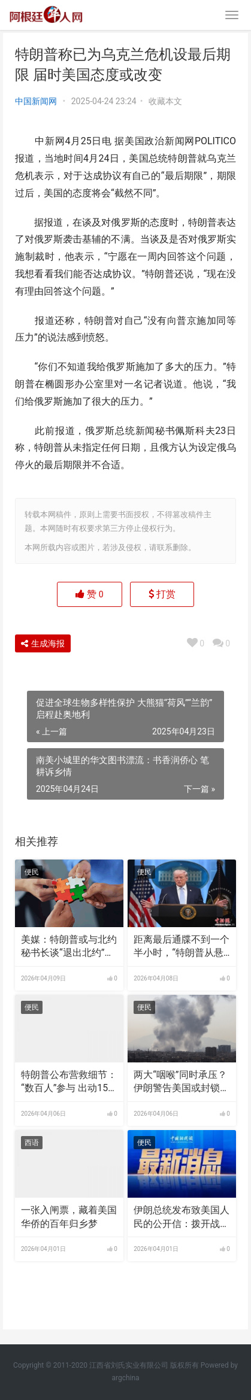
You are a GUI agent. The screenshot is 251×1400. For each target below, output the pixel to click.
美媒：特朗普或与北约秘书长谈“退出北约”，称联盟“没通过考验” (69, 947)
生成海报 (43, 643)
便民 (32, 872)
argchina (125, 1378)
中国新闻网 (36, 101)
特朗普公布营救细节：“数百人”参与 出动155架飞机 (69, 1082)
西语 (32, 1142)
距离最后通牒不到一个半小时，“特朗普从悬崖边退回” (181, 947)
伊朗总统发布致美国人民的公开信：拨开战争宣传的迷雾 (181, 1217)
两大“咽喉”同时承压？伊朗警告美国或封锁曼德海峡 (181, 1082)
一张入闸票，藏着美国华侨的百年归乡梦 (69, 1216)
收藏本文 (165, 101)
